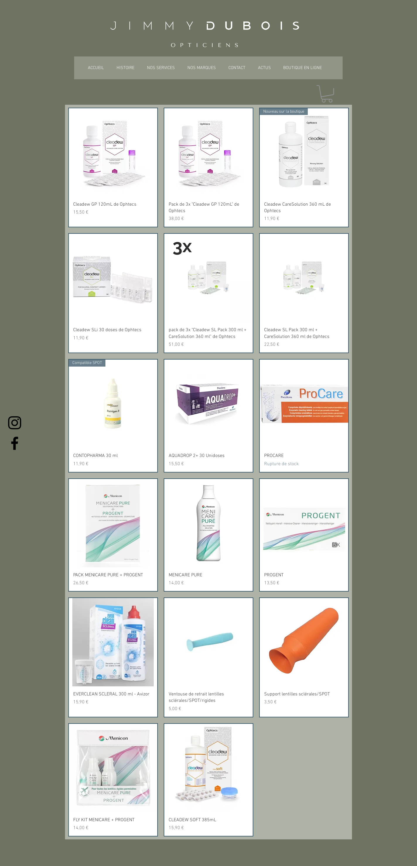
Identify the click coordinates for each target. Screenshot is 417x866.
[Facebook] (14, 443)
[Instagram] (14, 423)
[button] (327, 94)
